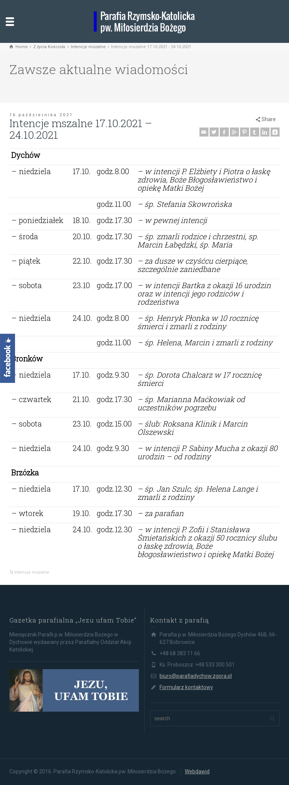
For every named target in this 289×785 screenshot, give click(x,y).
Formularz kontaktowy (186, 687)
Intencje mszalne (31, 572)
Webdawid (197, 771)
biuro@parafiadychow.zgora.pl (196, 676)
